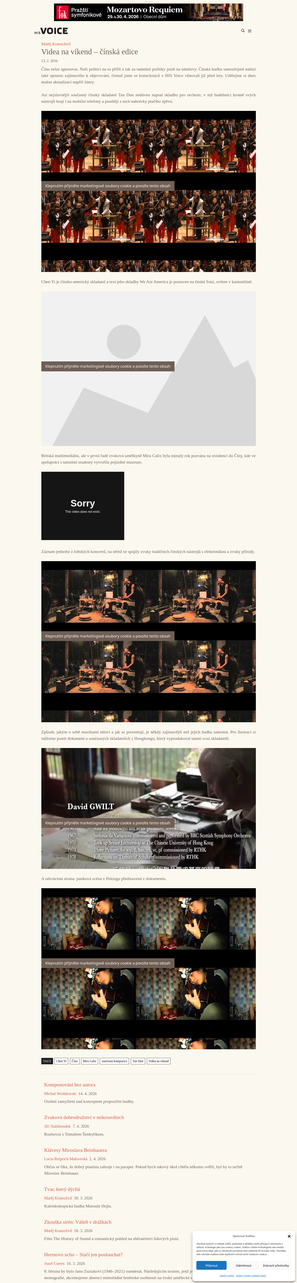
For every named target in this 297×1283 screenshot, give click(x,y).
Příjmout (211, 1265)
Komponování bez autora (70, 1085)
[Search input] (224, 30)
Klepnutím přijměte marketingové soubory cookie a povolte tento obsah (107, 185)
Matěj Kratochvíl (56, 43)
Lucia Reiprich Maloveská (66, 1159)
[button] (289, 1236)
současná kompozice (114, 1061)
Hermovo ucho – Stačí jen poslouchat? (83, 1254)
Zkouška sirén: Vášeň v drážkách (78, 1222)
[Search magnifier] (243, 30)
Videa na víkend (159, 1061)
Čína (75, 1061)
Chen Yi (61, 1061)
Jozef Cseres (54, 1264)
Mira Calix (89, 1061)
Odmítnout (243, 1265)
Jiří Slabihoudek (57, 1126)
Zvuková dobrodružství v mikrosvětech (84, 1117)
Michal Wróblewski (60, 1094)
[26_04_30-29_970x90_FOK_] (148, 12)
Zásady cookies (227, 1275)
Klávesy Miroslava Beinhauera (75, 1150)
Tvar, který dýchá (62, 1189)
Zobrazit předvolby (276, 1265)
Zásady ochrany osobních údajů (251, 1275)
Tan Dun (138, 1061)
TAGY (47, 1061)
